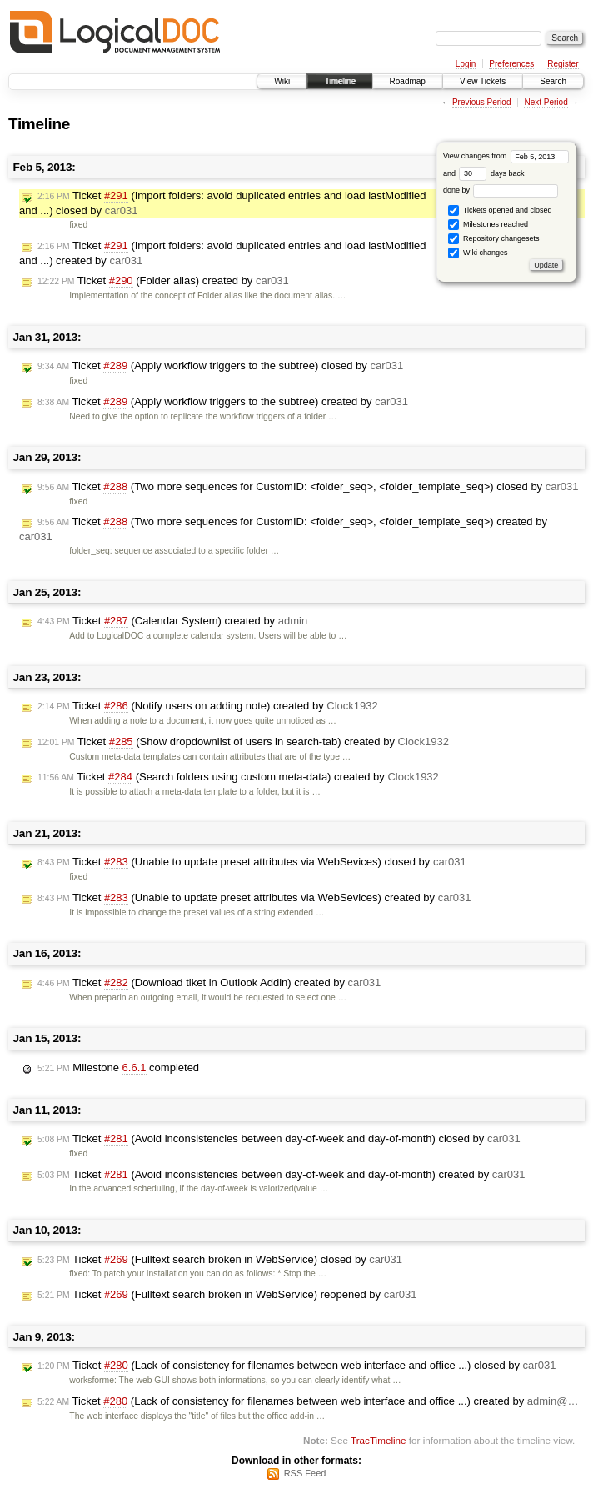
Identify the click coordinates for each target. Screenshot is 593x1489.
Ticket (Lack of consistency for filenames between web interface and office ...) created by (307, 1401)
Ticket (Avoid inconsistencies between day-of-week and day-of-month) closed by (279, 1139)
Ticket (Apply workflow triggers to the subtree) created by (222, 402)
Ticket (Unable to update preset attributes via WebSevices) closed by (251, 862)
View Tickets (483, 81)
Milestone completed (118, 1068)
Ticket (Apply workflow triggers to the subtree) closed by (220, 366)
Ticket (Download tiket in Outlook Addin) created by (209, 983)
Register (562, 63)
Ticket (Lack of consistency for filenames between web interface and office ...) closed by (296, 1365)
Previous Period (481, 102)
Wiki (282, 81)
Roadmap (408, 81)
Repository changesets (493, 238)
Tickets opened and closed (499, 210)
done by (501, 190)
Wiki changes (477, 253)
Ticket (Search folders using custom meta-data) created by (238, 777)
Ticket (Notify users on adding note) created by (207, 706)
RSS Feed (305, 1473)
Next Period (545, 102)
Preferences (511, 63)
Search (553, 81)
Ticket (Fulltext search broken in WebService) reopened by (226, 1294)
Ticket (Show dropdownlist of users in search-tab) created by (243, 742)
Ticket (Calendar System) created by (172, 621)
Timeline (339, 81)
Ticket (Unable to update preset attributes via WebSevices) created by (254, 898)
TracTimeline (378, 1440)
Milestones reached (488, 224)
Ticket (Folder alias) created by (163, 281)
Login (466, 63)
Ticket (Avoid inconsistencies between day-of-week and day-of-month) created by (281, 1174)
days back (491, 173)
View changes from (506, 156)
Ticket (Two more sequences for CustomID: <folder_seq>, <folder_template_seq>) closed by (307, 487)
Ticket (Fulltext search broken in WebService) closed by (219, 1259)
